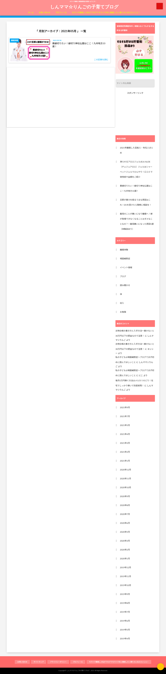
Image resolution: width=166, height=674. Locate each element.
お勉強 (123, 312)
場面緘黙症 (125, 258)
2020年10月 (125, 487)
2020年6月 (125, 523)
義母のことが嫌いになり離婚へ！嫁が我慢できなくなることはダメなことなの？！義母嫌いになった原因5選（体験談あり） (137, 221)
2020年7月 (125, 514)
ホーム (31, 12)
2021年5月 (125, 425)
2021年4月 (125, 434)
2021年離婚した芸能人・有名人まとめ (136, 150)
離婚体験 (124, 249)
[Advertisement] (61, 97)
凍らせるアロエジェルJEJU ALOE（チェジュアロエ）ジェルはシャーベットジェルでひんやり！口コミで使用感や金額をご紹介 (136, 169)
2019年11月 (125, 576)
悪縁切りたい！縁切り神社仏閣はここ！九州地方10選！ (78, 45)
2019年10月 (125, 585)
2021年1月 (125, 460)
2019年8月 (125, 603)
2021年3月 (125, 443)
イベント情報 (126, 267)
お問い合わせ (44, 12)
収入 (122, 303)
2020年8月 (125, 505)
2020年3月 (125, 541)
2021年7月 (125, 416)
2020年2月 (125, 549)
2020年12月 (125, 469)
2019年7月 (125, 612)
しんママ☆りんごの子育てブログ (84, 6)
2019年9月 (125, 594)
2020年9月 (125, 496)
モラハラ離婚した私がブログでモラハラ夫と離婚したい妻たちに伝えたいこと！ (106, 12)
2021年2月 (125, 452)
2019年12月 (125, 567)
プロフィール (61, 12)
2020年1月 (125, 558)
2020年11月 (125, 478)
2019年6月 (125, 621)
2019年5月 (125, 629)
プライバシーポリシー (58, 662)
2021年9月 (125, 407)
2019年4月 (125, 638)
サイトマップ (39, 662)
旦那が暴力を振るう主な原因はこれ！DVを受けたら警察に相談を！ (135, 202)
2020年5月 (125, 532)
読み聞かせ (125, 285)
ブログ (123, 276)
